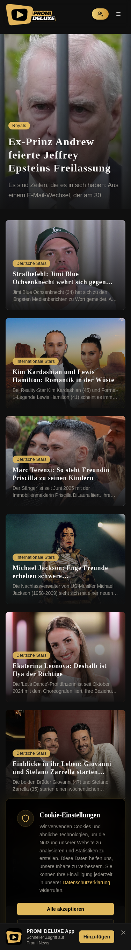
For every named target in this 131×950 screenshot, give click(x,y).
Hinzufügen (96, 937)
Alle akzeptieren (65, 909)
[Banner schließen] (123, 932)
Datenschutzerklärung (86, 882)
